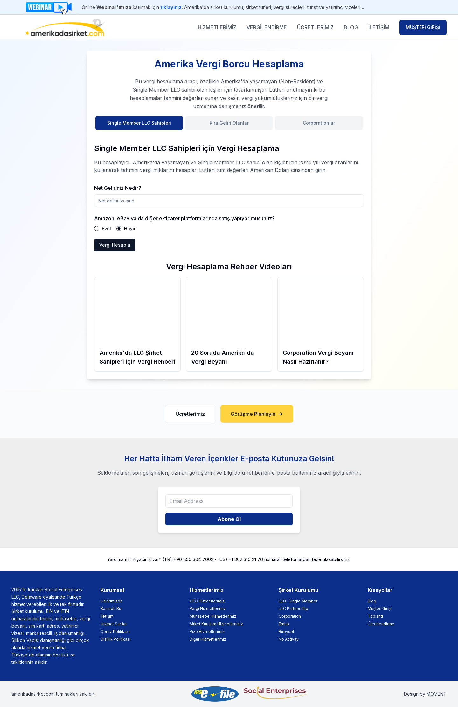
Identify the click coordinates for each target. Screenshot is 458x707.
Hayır (129, 228)
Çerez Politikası (115, 631)
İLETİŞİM (378, 27)
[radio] (96, 228)
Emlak (284, 623)
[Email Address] (229, 501)
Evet (106, 228)
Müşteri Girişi (379, 608)
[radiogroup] (229, 228)
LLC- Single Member (298, 601)
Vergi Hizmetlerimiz (208, 608)
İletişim (107, 616)
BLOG (351, 27)
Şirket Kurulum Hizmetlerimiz (216, 623)
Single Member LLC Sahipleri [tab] (139, 123)
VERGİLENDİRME (266, 27)
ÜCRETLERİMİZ (315, 27)
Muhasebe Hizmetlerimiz (213, 616)
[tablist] (229, 126)
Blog (372, 601)
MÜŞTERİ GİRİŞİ (423, 27)
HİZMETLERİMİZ (217, 27)
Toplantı (375, 616)
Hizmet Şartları (114, 623)
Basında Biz (111, 608)
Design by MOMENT (425, 694)
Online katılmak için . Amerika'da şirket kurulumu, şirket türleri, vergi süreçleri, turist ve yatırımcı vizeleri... (223, 7)
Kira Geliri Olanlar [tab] (229, 123)
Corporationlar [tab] (319, 123)
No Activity (289, 639)
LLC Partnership (293, 608)
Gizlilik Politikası (115, 639)
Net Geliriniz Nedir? (117, 188)
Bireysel (286, 631)
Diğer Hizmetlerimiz (208, 639)
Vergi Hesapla (114, 245)
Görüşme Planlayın (257, 414)
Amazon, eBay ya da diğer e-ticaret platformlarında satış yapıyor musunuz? (184, 218)
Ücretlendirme (381, 623)
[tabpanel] (229, 193)
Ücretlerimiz (190, 414)
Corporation (290, 616)
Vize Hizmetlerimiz (207, 631)
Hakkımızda (111, 601)
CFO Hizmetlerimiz (207, 601)
